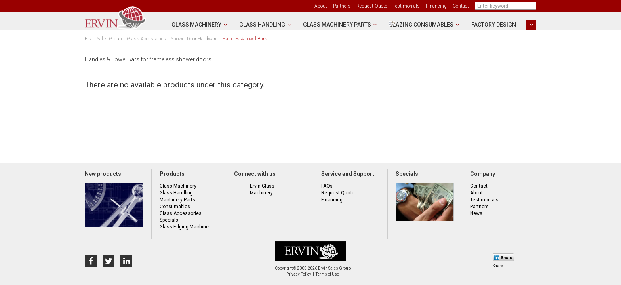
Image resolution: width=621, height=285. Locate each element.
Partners (342, 6)
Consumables (175, 206)
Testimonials (406, 6)
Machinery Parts (177, 200)
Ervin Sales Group (103, 39)
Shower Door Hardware (194, 39)
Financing (436, 6)
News (476, 213)
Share (498, 266)
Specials (169, 220)
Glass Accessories (146, 39)
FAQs (327, 186)
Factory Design (493, 24)
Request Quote (371, 6)
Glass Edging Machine (184, 227)
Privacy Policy (298, 274)
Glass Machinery (196, 24)
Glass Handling (262, 24)
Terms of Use (327, 274)
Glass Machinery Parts (337, 24)
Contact (461, 6)
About (320, 6)
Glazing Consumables (421, 24)
